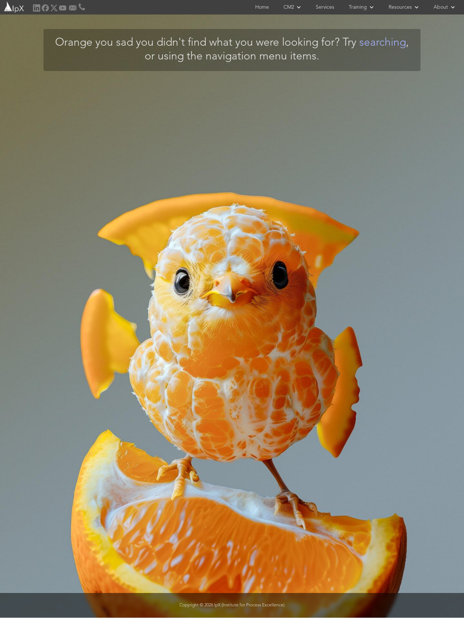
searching (382, 42)
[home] (13, 6)
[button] (292, 7)
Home (262, 7)
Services (325, 7)
